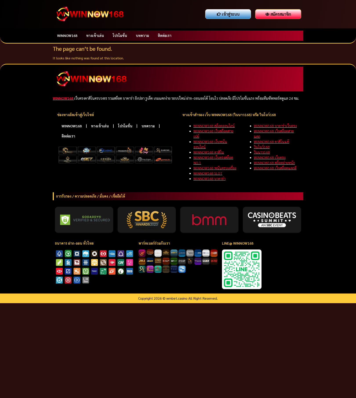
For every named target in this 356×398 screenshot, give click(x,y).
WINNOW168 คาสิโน (208, 152)
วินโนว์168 (262, 147)
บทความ (142, 35)
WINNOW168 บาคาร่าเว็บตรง (275, 125)
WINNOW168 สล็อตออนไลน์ (214, 125)
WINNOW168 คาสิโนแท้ (271, 141)
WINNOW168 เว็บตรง (269, 157)
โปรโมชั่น (120, 35)
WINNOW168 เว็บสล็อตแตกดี (275, 168)
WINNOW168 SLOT (207, 173)
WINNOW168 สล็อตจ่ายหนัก (274, 162)
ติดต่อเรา (164, 35)
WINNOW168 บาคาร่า (209, 178)
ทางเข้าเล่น (95, 35)
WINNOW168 (67, 35)
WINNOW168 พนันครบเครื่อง (214, 168)
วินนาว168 (262, 152)
